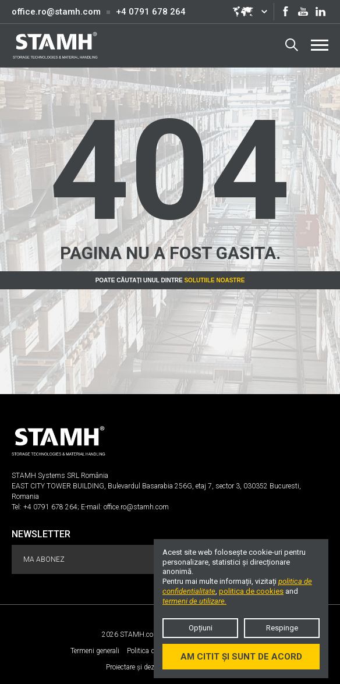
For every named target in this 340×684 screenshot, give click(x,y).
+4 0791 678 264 (151, 11)
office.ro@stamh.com (56, 11)
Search (291, 44)
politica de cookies (251, 591)
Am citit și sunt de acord (241, 656)
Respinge (282, 627)
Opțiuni (200, 627)
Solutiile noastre (214, 280)
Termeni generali (94, 651)
